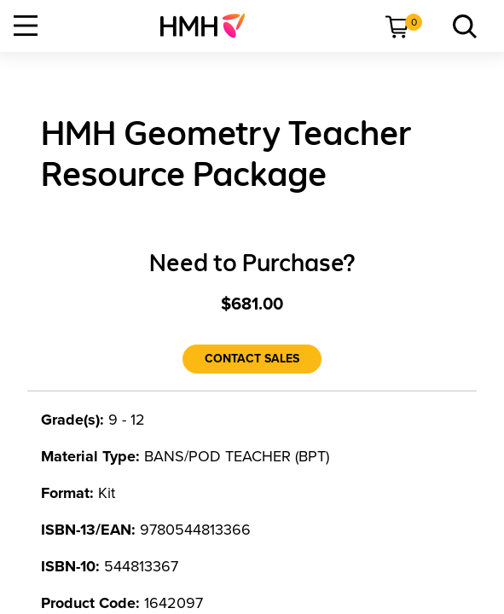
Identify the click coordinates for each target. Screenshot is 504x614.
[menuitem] (209, 25)
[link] (209, 25)
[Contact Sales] (252, 359)
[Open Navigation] (26, 26)
